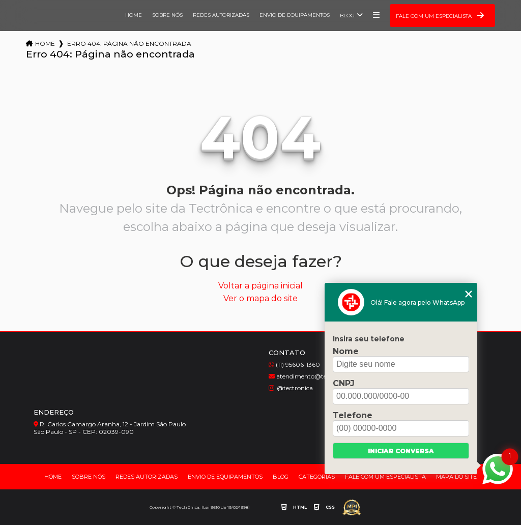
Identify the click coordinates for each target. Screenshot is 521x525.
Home (133, 15)
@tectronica (291, 388)
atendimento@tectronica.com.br (321, 376)
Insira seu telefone (368, 339)
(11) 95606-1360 (294, 364)
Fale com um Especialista (385, 476)
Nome (346, 351)
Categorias (317, 476)
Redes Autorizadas (221, 15)
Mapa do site (456, 476)
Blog (347, 15)
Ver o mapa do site (260, 298)
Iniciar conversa (401, 451)
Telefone (352, 415)
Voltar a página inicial (260, 285)
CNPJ (344, 383)
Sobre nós (167, 15)
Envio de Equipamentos (294, 15)
